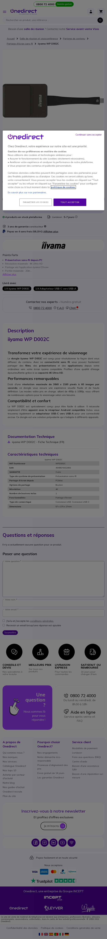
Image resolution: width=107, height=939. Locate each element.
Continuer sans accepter (89, 134)
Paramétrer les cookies (35, 202)
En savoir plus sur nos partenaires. (27, 192)
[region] (53, 170)
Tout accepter (69, 202)
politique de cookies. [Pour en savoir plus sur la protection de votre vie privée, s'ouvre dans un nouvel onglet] (63, 187)
